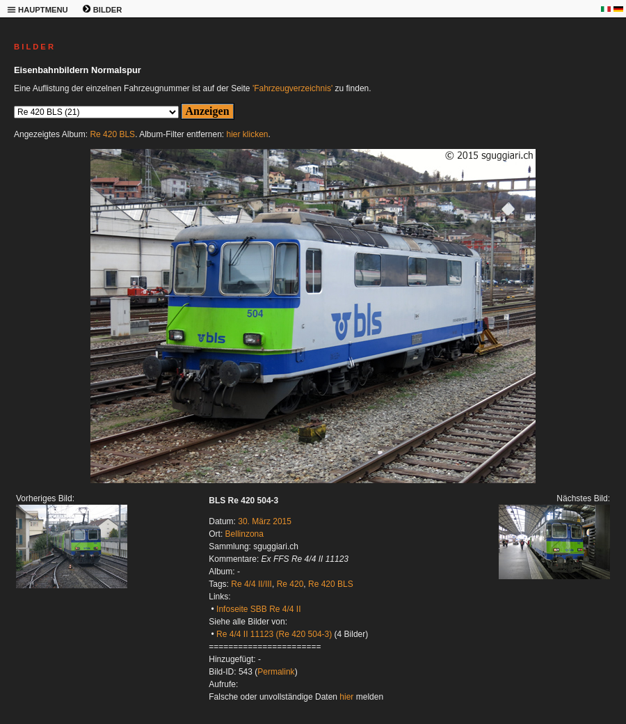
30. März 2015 (264, 521)
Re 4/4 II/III (251, 584)
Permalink (275, 672)
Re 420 (290, 584)
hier (346, 697)
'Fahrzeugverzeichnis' (292, 88)
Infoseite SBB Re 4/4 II (258, 609)
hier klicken (247, 134)
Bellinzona (244, 534)
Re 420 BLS (112, 134)
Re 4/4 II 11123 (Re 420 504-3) (274, 634)
